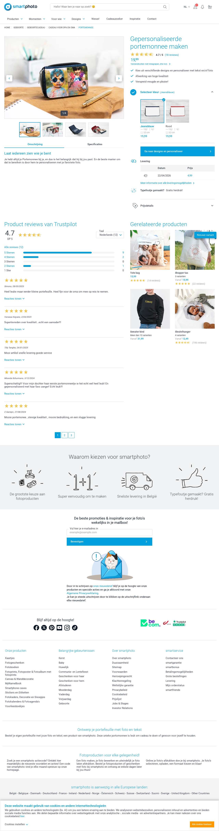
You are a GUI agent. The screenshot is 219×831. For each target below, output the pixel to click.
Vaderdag (64, 694)
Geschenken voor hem (71, 680)
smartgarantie (174, 662)
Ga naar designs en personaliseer (163, 151)
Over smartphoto (121, 658)
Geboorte (64, 703)
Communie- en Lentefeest (73, 671)
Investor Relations (122, 708)
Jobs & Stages (120, 703)
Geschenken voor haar (71, 676)
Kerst (62, 658)
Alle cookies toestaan (202, 824)
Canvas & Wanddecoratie (19, 679)
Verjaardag (65, 699)
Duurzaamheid (120, 662)
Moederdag (65, 690)
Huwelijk (64, 667)
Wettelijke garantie (122, 685)
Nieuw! (95, 18)
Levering (170, 680)
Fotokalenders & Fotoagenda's (22, 701)
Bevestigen (77, 541)
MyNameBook (13, 683)
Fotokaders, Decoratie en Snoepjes (25, 697)
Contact (151, 18)
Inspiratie (135, 18)
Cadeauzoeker (114, 18)
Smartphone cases (16, 688)
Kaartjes (10, 658)
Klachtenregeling (121, 680)
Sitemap (116, 667)
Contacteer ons (174, 658)
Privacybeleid (119, 690)
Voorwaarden (119, 671)
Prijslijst (116, 699)
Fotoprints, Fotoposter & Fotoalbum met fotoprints (28, 673)
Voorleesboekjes (15, 706)
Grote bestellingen (176, 676)
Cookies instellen (16, 824)
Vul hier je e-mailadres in (84, 528)
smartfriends (173, 690)
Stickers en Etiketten (17, 692)
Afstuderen (65, 685)
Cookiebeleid (119, 694)
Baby (61, 662)
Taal (101, 231)
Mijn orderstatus (175, 685)
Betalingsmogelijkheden (179, 671)
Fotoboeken (12, 667)
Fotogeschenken (14, 662)
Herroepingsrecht (122, 676)
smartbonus (172, 667)
